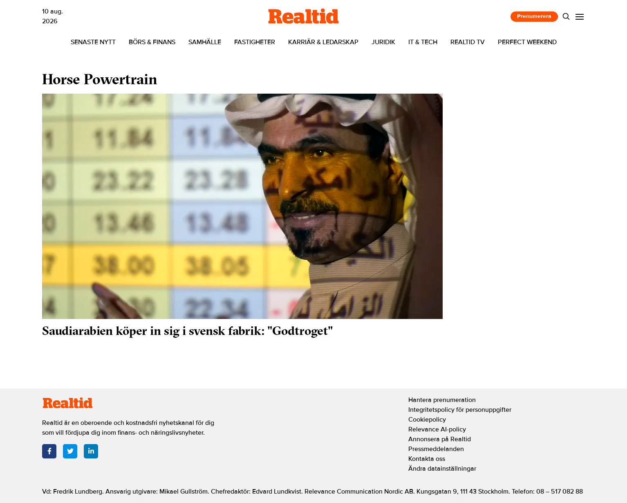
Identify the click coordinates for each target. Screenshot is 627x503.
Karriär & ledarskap (323, 42)
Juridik (383, 42)
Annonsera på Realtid (439, 439)
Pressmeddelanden (436, 449)
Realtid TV (467, 42)
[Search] (566, 16)
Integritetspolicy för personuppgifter (459, 410)
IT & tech (422, 42)
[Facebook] (49, 451)
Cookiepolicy (427, 419)
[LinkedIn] (91, 451)
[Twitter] (70, 451)
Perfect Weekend (527, 42)
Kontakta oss (426, 459)
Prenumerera (534, 16)
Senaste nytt (93, 42)
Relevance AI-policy (437, 429)
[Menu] (580, 16)
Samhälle (204, 42)
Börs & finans (152, 42)
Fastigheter (254, 42)
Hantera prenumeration (442, 400)
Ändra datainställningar (442, 469)
